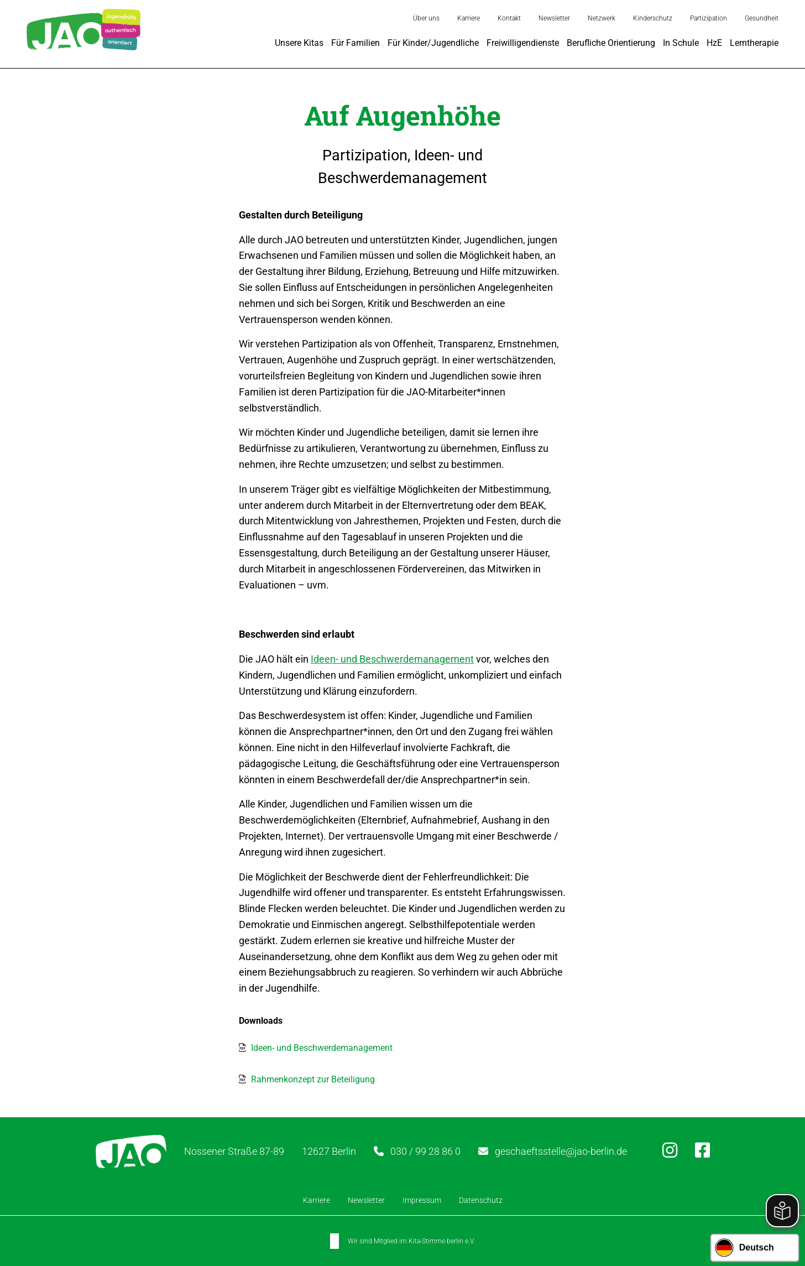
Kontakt (509, 18)
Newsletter (554, 18)
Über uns (426, 18)
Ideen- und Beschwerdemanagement (392, 659)
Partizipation (708, 18)
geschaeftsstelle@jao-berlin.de (561, 1151)
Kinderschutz (652, 18)
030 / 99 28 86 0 (425, 1151)
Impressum (421, 1199)
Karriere (468, 18)
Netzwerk (601, 18)
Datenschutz (481, 1199)
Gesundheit (761, 18)
